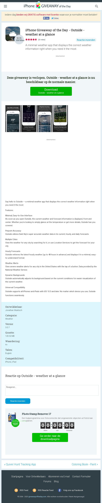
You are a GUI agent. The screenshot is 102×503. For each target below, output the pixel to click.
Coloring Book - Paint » (85, 464)
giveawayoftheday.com (37, 497)
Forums (47, 481)
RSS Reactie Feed (45, 490)
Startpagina (17, 476)
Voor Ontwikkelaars (36, 476)
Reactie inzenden (86, 40)
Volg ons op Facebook (73, 490)
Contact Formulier (81, 476)
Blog (56, 481)
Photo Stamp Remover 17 (36, 413)
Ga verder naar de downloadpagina (50, 437)
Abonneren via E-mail (59, 476)
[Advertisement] (62, 63)
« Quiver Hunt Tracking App (20, 464)
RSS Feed (24, 490)
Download (51, 91)
